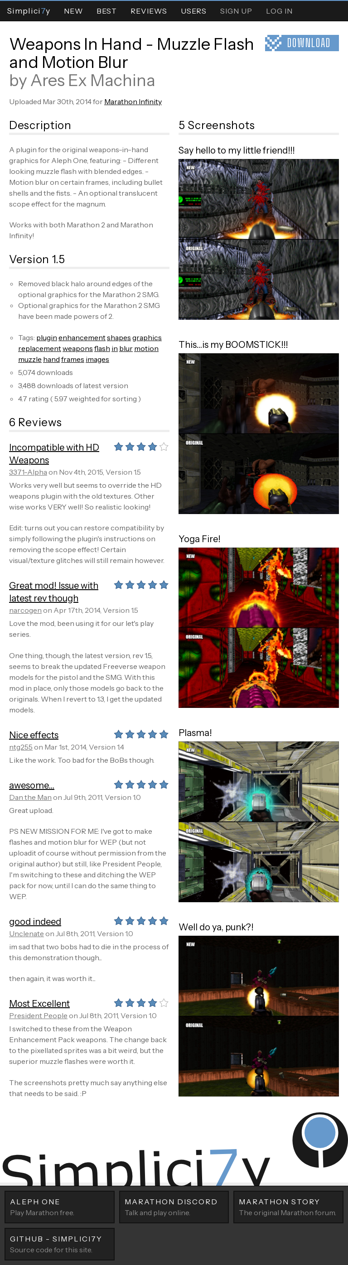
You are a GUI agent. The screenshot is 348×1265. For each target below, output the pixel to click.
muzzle (30, 359)
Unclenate (26, 933)
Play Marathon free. (59, 1206)
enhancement (82, 337)
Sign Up (236, 10)
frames (72, 359)
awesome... (31, 785)
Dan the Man (30, 797)
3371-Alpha (28, 471)
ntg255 (21, 746)
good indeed (35, 921)
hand (51, 359)
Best (107, 10)
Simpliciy (28, 10)
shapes (119, 337)
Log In (279, 10)
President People (38, 1015)
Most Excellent (39, 1003)
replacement (39, 348)
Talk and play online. (174, 1206)
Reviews (148, 10)
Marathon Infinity (133, 101)
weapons (78, 348)
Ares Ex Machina (92, 80)
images (97, 359)
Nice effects (33, 735)
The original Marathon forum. (288, 1206)
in (114, 348)
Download (309, 42)
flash (102, 348)
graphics (147, 337)
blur (126, 348)
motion (146, 348)
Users (194, 10)
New (73, 10)
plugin (46, 337)
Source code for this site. (59, 1243)
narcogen (25, 610)
